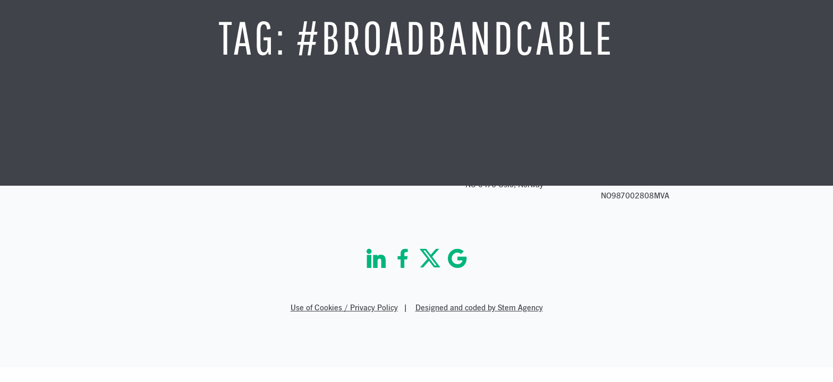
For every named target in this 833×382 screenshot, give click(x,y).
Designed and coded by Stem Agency (479, 307)
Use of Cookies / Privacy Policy (344, 307)
